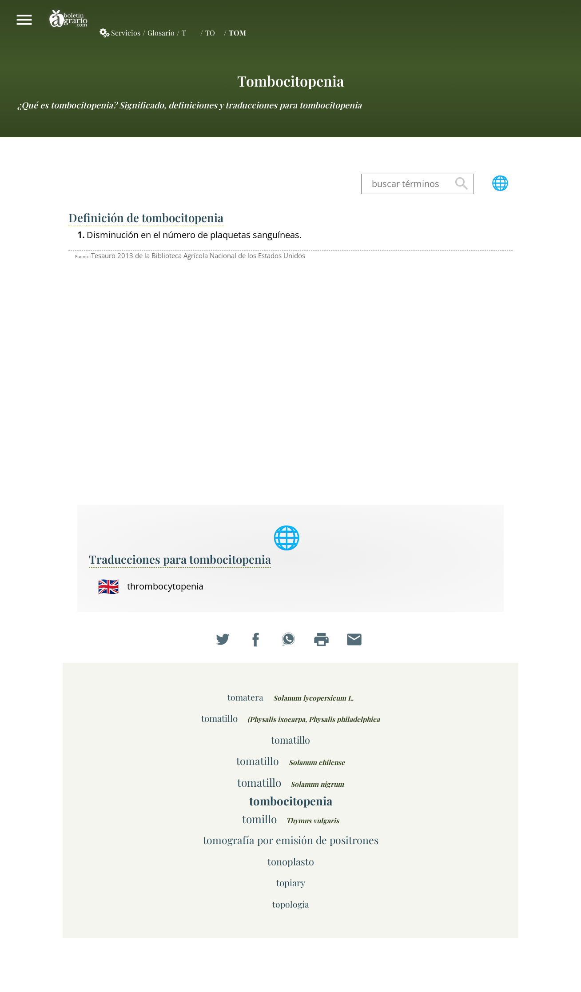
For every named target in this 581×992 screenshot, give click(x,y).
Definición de (145, 217)
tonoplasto (290, 861)
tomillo (259, 819)
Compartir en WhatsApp (290, 642)
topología (290, 904)
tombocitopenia (290, 80)
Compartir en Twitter (224, 642)
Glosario (161, 32)
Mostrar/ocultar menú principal (24, 19)
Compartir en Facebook (257, 642)
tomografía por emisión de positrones (290, 840)
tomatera (245, 697)
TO (210, 32)
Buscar (462, 184)
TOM (237, 32)
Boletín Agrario (68, 19)
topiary (290, 882)
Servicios (125, 32)
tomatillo (219, 718)
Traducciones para (180, 558)
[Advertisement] (450, 361)
